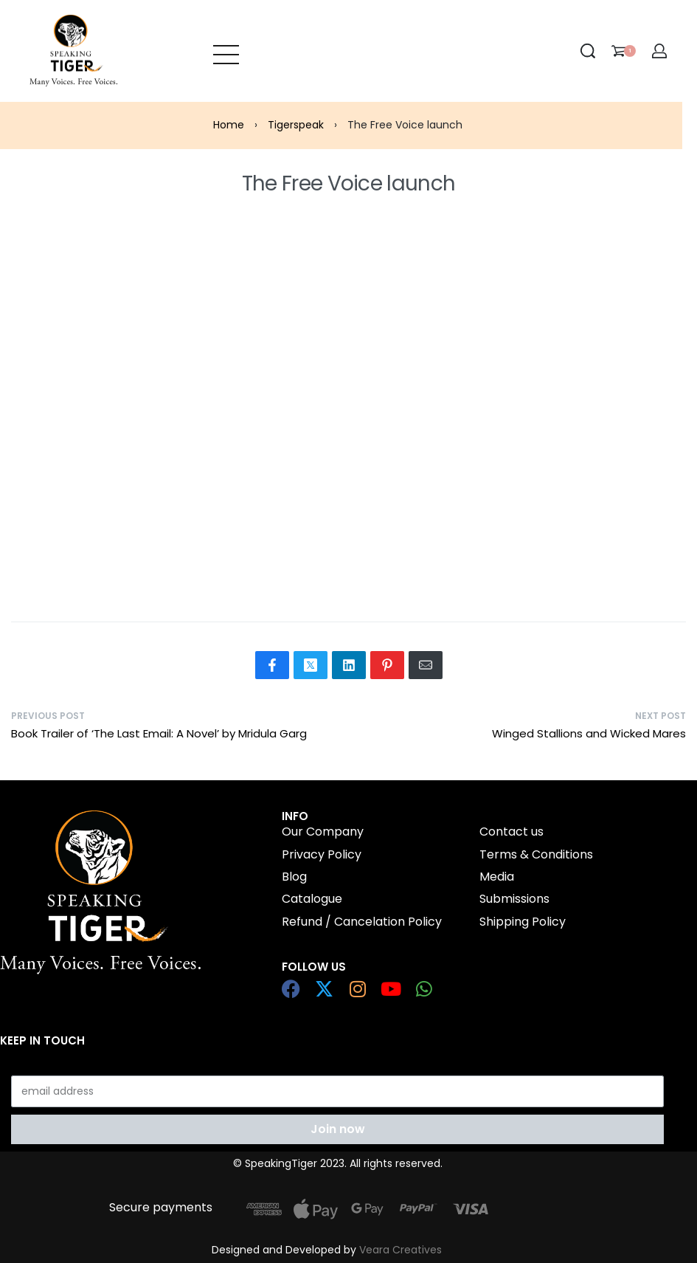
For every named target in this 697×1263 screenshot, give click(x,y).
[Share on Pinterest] (387, 665)
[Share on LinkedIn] (349, 665)
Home (228, 124)
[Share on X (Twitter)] (310, 665)
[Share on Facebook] (272, 665)
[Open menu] (226, 51)
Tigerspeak (296, 124)
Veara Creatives (400, 1249)
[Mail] (426, 665)
